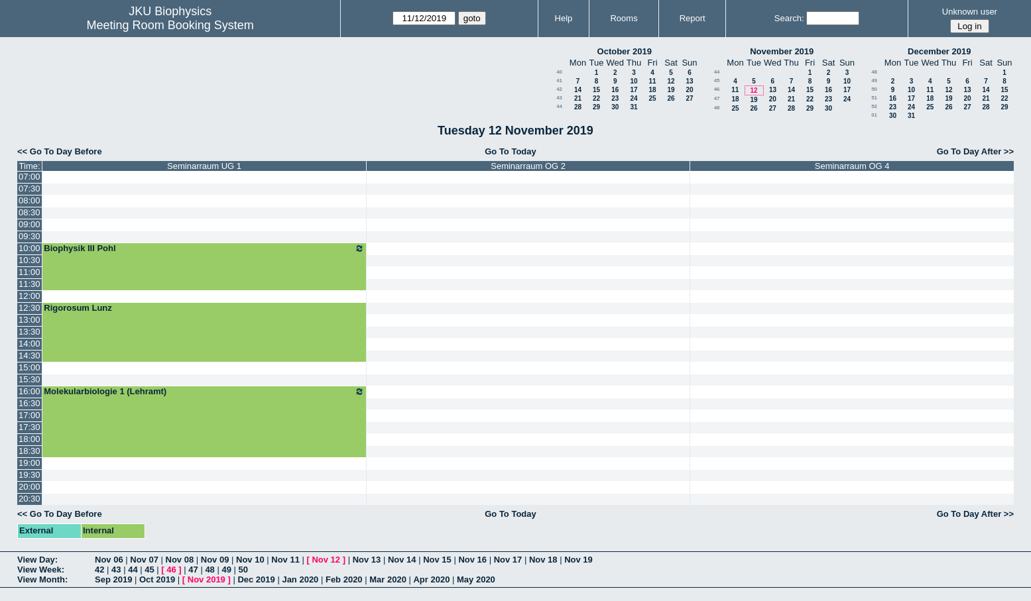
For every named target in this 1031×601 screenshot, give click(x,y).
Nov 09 (215, 560)
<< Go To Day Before (59, 151)
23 (615, 98)
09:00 (29, 224)
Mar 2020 (387, 579)
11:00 (29, 272)
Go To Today (510, 151)
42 (559, 89)
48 (717, 108)
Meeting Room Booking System (170, 25)
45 (717, 80)
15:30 (29, 379)
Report (692, 18)
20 (689, 89)
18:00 (29, 439)
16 (615, 89)
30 (615, 107)
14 (577, 89)
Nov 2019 (206, 579)
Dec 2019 (255, 579)
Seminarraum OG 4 (852, 166)
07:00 (29, 177)
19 (670, 89)
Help (564, 18)
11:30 (29, 284)
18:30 (29, 451)
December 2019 (939, 51)
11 (652, 81)
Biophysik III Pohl (204, 248)
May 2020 (476, 579)
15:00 (29, 367)
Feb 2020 (344, 579)
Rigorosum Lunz (78, 308)
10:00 (29, 248)
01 (874, 115)
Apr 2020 (431, 579)
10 (633, 81)
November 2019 (782, 51)
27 (689, 98)
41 (559, 80)
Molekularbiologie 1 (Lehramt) (204, 391)
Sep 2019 (113, 579)
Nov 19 (578, 560)
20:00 (29, 487)
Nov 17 (508, 560)
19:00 (29, 463)
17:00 (29, 415)
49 (874, 80)
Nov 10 (250, 560)
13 (689, 81)
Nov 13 (367, 560)
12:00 (29, 296)
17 (633, 89)
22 (596, 98)
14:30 (29, 355)
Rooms (623, 18)
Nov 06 (109, 560)
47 (717, 98)
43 (559, 98)
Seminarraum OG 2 (528, 166)
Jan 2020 (300, 579)
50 (874, 89)
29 (596, 107)
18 (652, 89)
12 (670, 81)
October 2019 (624, 51)
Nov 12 (326, 560)
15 (596, 89)
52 (874, 106)
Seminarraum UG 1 (204, 166)
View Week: (40, 569)
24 (633, 98)
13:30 (29, 332)
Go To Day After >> (975, 151)
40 (559, 72)
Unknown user (969, 12)
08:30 (29, 212)
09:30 (29, 236)
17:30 (29, 427)
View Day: (37, 560)
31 (633, 107)
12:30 (29, 308)
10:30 (29, 260)
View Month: (42, 579)
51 (874, 98)
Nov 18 (543, 560)
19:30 (29, 475)
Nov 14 (402, 560)
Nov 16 (472, 560)
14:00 (29, 344)
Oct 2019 (157, 579)
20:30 (29, 499)
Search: (789, 18)
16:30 (29, 403)
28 (577, 107)
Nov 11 (285, 560)
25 (652, 98)
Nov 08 (180, 560)
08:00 (29, 200)
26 (670, 98)
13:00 (29, 320)
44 (559, 106)
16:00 (29, 391)
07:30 (29, 188)
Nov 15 (437, 560)
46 (717, 89)
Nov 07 (144, 560)
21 (577, 98)
